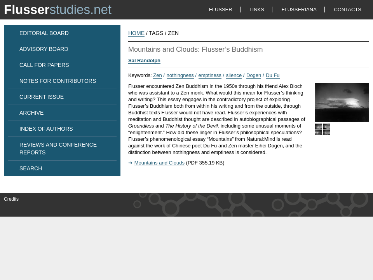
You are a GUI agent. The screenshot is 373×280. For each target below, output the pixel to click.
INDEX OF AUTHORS (46, 129)
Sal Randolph (144, 60)
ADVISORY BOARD (43, 49)
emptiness (210, 75)
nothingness (180, 75)
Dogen (253, 75)
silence (234, 75)
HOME (136, 33)
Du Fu (272, 75)
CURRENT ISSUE (41, 97)
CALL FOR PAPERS (44, 65)
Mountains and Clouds (159, 163)
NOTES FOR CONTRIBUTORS (57, 81)
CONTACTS (347, 9)
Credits (11, 199)
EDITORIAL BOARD (44, 33)
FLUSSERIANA (299, 9)
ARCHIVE (31, 113)
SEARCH (30, 168)
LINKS (256, 9)
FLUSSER (220, 9)
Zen (157, 75)
